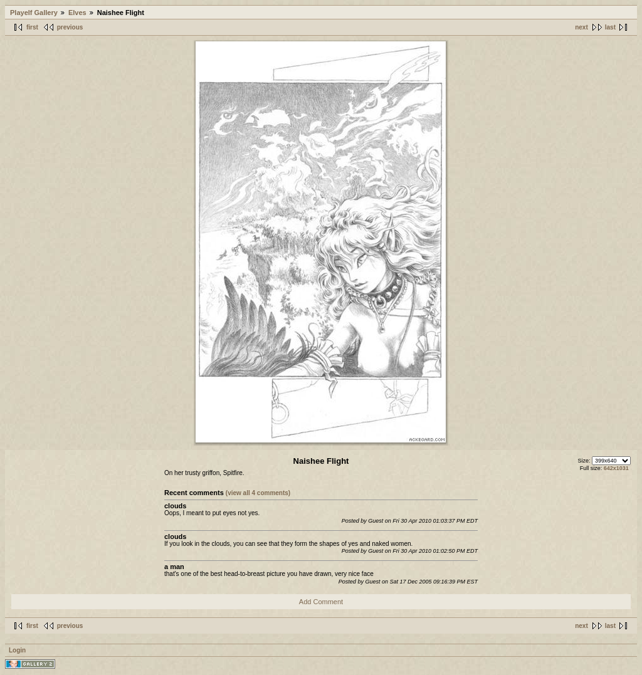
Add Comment (321, 601)
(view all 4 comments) (258, 492)
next (581, 27)
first (32, 27)
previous (70, 27)
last (610, 27)
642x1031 (616, 468)
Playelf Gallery (34, 12)
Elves (77, 12)
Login (17, 650)
